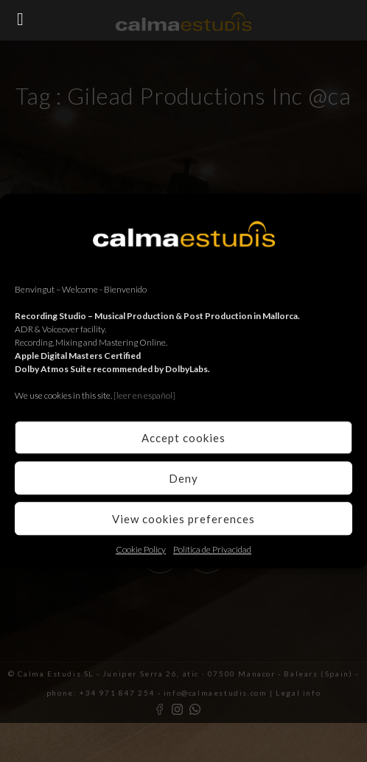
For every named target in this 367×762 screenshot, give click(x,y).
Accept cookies (183, 437)
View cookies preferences (183, 518)
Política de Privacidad (212, 549)
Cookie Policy (141, 549)
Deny (183, 478)
